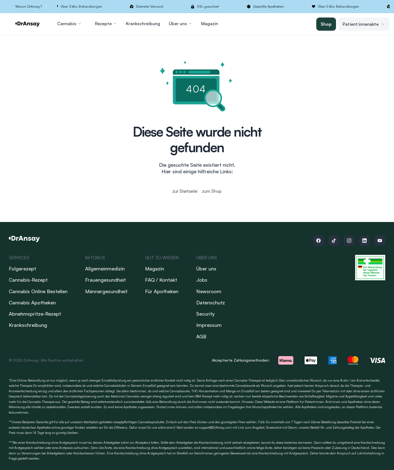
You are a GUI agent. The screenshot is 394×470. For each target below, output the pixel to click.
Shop (326, 24)
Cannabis (69, 23)
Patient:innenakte (364, 24)
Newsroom (208, 291)
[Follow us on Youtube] (379, 240)
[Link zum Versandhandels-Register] (370, 267)
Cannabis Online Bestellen (38, 291)
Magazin (209, 23)
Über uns (180, 23)
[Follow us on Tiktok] (333, 240)
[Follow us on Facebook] (318, 240)
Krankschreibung (143, 23)
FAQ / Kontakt (161, 280)
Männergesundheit (106, 291)
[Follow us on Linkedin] (364, 240)
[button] (221, 6)
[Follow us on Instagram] (349, 240)
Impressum (209, 325)
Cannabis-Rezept (28, 280)
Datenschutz (210, 302)
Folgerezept (22, 269)
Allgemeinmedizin (105, 269)
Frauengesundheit (105, 280)
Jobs (201, 280)
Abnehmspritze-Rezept (35, 314)
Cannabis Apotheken (32, 302)
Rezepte (106, 23)
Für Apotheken (161, 291)
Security (205, 314)
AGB (201, 336)
